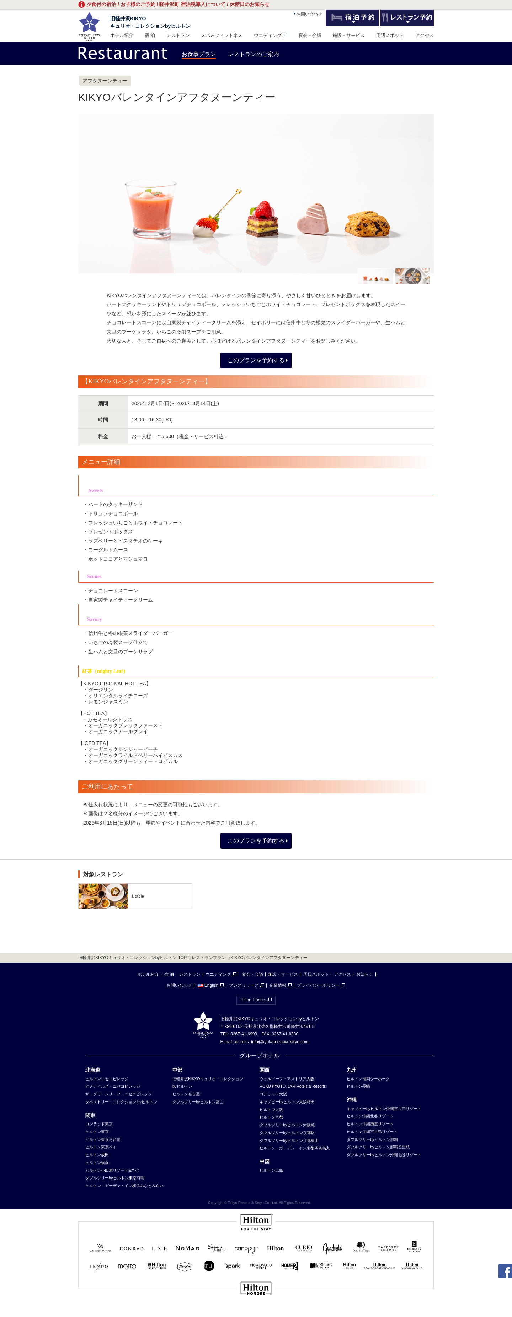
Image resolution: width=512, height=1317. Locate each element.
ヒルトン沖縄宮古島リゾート (372, 1132)
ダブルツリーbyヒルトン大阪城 (287, 1125)
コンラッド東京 (99, 1124)
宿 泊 (150, 35)
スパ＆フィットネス (221, 35)
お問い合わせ (309, 14)
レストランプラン (209, 957)
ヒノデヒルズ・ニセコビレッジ (112, 1086)
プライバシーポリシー (318, 985)
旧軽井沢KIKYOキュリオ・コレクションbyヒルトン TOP (132, 957)
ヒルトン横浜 (97, 1162)
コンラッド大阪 (273, 1094)
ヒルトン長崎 (358, 1086)
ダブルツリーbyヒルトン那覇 (372, 1139)
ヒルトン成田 (97, 1155)
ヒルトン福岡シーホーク (368, 1079)
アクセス (424, 35)
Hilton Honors (253, 999)
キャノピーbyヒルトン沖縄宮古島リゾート (384, 1108)
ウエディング (268, 35)
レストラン (178, 35)
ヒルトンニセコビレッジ (106, 1079)
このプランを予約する (256, 360)
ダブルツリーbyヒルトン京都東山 (289, 1140)
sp (256, 1312)
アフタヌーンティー (104, 80)
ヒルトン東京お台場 (103, 1139)
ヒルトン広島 (271, 1170)
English (207, 985)
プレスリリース (244, 985)
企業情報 (277, 985)
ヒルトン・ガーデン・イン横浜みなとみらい (124, 1185)
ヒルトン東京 (97, 1132)
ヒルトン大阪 (271, 1110)
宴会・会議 (309, 35)
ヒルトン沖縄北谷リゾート (370, 1116)
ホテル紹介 (121, 35)
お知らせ (364, 974)
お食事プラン (199, 54)
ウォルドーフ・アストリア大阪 (287, 1079)
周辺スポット (390, 35)
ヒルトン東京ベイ (101, 1147)
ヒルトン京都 (271, 1117)
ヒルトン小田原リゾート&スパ (112, 1170)
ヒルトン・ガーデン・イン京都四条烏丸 (295, 1148)
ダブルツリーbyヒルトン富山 (198, 1102)
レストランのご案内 (253, 54)
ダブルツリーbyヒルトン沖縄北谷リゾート (384, 1155)
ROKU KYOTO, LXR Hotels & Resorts (293, 1086)
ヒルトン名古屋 (186, 1094)
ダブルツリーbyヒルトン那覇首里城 (378, 1147)
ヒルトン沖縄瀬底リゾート (370, 1124)
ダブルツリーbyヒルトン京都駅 (287, 1133)
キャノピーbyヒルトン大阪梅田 (287, 1102)
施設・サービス (348, 35)
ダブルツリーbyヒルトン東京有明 (114, 1178)
